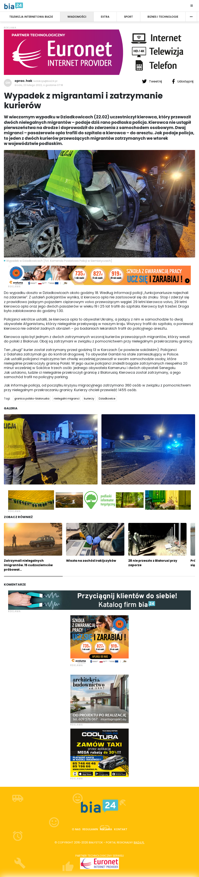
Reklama (106, 829)
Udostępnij (182, 81)
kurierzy (89, 398)
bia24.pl (139, 842)
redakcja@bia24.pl (45, 81)
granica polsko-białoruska (31, 398)
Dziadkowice (107, 398)
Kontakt (120, 829)
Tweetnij (152, 81)
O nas (76, 829)
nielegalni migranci (66, 398)
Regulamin (90, 829)
